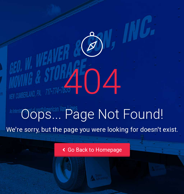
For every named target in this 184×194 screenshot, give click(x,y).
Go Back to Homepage (92, 150)
